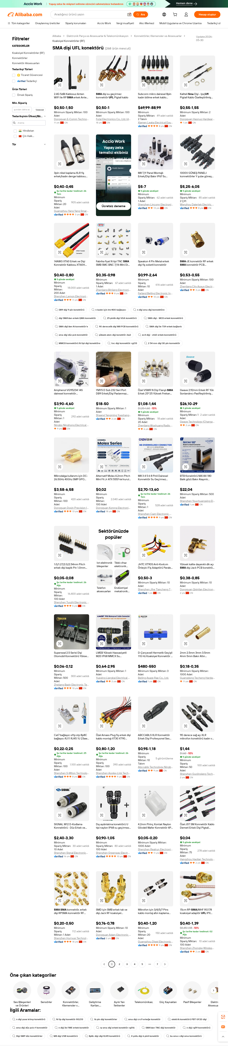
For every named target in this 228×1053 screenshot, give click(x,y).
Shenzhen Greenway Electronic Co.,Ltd (113, 852)
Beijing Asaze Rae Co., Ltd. (153, 677)
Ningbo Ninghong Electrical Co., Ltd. (71, 425)
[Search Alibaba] (89, 14)
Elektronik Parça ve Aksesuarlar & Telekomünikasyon (97, 35)
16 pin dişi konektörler (103, 1019)
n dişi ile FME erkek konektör (72, 1027)
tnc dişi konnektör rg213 (122, 343)
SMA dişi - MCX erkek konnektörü (163, 318)
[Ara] (140, 14)
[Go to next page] (165, 964)
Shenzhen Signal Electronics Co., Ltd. (71, 852)
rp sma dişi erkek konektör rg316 (115, 1027)
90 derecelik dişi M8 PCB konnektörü (116, 326)
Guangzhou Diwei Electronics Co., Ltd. (155, 941)
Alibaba (56, 35)
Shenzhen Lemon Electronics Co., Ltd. (71, 296)
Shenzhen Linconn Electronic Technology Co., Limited (155, 204)
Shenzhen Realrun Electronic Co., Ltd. (155, 849)
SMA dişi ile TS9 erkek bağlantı (164, 326)
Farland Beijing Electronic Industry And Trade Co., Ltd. (155, 293)
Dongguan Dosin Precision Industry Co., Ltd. (71, 507)
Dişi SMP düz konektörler (27, 1036)
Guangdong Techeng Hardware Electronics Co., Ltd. (197, 677)
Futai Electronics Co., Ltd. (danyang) (113, 119)
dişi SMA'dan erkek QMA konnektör (75, 318)
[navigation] (29, 500)
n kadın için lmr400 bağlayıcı (109, 309)
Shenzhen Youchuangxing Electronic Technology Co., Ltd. (197, 500)
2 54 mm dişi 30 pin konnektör (162, 343)
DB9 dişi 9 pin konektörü (69, 309)
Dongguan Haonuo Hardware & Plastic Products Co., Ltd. (197, 119)
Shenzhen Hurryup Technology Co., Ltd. (71, 938)
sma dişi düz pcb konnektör (71, 334)
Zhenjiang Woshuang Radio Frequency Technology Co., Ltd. (155, 425)
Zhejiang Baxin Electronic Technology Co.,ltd (71, 684)
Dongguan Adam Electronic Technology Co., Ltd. (113, 934)
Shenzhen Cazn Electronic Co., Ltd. (155, 513)
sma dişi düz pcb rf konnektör (30, 1027)
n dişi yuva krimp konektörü (28, 1019)
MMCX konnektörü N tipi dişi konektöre (77, 343)
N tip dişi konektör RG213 (67, 1019)
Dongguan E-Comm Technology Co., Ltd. (71, 119)
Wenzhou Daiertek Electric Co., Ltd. (197, 204)
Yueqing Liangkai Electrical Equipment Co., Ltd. (113, 677)
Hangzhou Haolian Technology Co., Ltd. (197, 859)
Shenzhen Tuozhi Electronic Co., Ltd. (71, 602)
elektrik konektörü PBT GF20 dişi (187, 1019)
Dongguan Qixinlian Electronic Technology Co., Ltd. (197, 589)
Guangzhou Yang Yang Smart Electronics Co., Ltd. (71, 210)
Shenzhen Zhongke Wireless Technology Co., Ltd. (197, 948)
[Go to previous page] (104, 964)
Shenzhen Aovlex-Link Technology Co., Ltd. (113, 773)
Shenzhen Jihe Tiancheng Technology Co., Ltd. (155, 589)
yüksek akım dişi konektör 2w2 (113, 334)
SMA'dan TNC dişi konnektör (159, 1027)
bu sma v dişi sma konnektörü (184, 1036)
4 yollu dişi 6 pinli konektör (143, 1036)
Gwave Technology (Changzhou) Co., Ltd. (197, 421)
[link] (223, 1017)
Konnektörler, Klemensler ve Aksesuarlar (158, 35)
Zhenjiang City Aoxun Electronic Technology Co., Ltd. (197, 286)
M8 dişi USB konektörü (64, 1036)
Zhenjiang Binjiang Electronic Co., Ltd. (113, 289)
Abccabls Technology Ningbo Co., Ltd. (155, 766)
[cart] (176, 15)
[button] (129, 14)
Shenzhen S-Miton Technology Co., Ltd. (71, 773)
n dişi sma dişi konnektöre (149, 309)
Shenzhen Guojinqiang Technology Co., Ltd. (197, 773)
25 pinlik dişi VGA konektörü (120, 318)
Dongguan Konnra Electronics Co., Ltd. (113, 507)
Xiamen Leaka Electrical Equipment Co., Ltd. (155, 122)
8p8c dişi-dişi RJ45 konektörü (102, 1036)
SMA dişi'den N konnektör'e (71, 326)
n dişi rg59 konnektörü (196, 1027)
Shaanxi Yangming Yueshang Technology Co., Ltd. (113, 415)
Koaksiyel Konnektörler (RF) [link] (68, 40)
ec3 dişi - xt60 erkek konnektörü (157, 334)
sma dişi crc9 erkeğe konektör (142, 1019)
